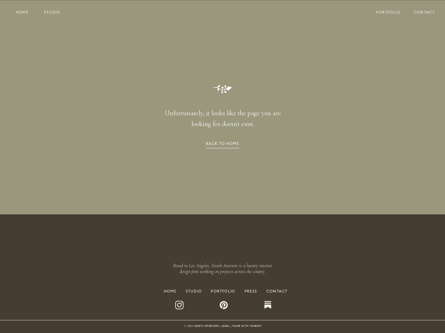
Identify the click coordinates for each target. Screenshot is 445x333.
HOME (170, 291)
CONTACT (276, 291)
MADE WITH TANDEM (246, 325)
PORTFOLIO (223, 291)
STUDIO (194, 291)
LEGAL (225, 325)
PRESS (250, 291)
